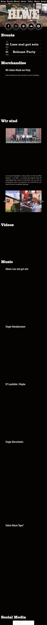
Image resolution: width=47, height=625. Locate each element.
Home (3, 1)
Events (10, 1)
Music (37, 1)
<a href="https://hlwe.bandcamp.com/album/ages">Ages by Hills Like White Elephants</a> (14, 541)
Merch (17, 1)
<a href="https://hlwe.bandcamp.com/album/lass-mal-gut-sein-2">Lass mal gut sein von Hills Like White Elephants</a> (23, 96)
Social (43, 1)
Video (30, 1)
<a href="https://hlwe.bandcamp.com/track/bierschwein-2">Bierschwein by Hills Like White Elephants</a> (14, 458)
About (23, 1)
